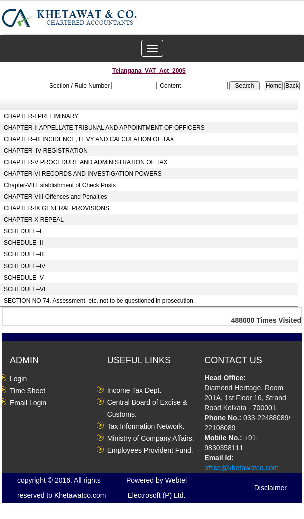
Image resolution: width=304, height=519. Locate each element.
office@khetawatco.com (241, 468)
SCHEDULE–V (24, 277)
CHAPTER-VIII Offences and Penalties (55, 196)
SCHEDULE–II (23, 242)
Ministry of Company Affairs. (150, 438)
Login (18, 379)
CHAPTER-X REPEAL (34, 219)
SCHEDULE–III (24, 254)
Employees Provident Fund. (150, 450)
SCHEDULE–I (22, 231)
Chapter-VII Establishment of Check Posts (60, 185)
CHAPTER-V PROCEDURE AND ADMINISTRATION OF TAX (85, 162)
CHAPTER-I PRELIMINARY (41, 116)
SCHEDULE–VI (24, 289)
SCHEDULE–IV (24, 266)
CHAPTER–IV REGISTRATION (46, 150)
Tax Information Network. (146, 426)
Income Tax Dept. (134, 390)
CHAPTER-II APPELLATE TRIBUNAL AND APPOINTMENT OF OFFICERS (104, 127)
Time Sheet (27, 391)
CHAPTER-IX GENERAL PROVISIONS (56, 208)
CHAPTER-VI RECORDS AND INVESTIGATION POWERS (83, 173)
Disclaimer (270, 488)
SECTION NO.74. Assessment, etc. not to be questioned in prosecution (98, 300)
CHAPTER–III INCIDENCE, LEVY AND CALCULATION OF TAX (89, 139)
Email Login (28, 403)
